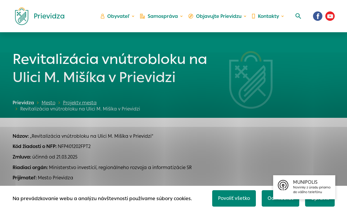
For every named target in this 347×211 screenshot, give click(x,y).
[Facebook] (317, 16)
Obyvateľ (115, 16)
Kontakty (265, 16)
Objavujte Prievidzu (214, 16)
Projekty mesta (80, 103)
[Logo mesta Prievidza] (37, 16)
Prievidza (23, 103)
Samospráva (159, 16)
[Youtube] (330, 16)
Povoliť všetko (234, 198)
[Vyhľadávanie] (298, 16)
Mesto (48, 103)
